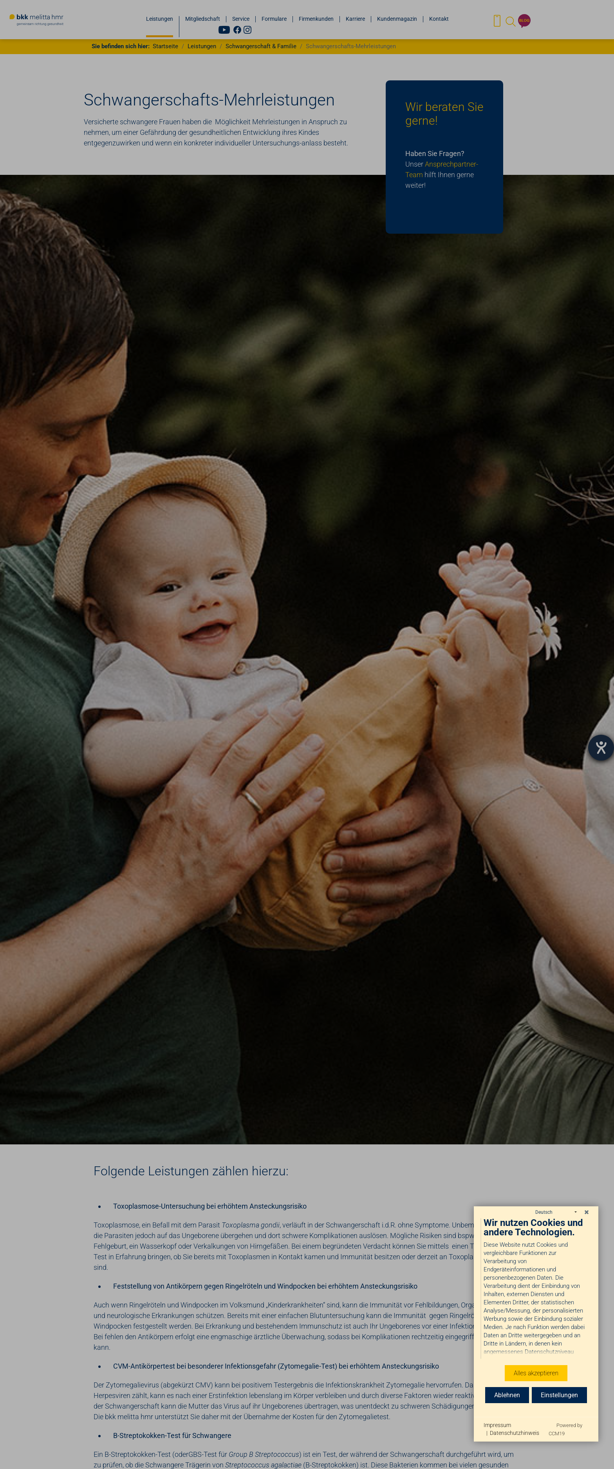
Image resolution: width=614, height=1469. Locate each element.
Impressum (497, 1425)
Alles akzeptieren (536, 1373)
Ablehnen (507, 1395)
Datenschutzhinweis (514, 1433)
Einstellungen (559, 1395)
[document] (536, 1288)
